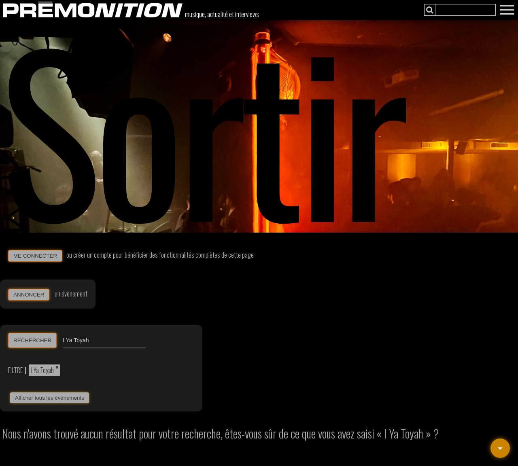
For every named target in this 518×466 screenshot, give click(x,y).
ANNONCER (28, 295)
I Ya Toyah (42, 370)
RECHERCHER (32, 340)
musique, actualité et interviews (222, 14)
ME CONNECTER (35, 256)
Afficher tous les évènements (49, 398)
